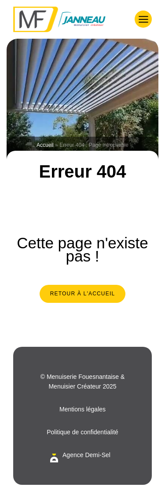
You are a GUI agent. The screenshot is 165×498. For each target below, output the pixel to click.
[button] (143, 19)
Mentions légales (82, 409)
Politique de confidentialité (82, 432)
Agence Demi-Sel (86, 454)
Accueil (45, 145)
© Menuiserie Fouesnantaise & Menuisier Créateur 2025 (82, 381)
